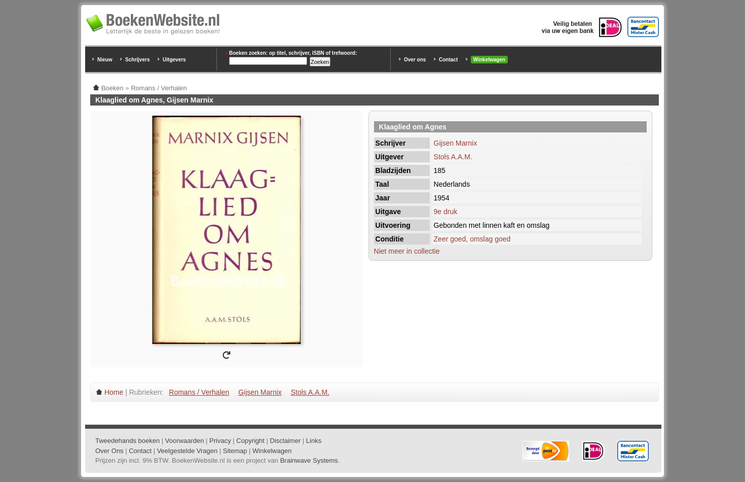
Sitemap (235, 451)
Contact (448, 59)
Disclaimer (285, 440)
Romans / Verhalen (199, 392)
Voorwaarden (184, 440)
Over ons (415, 59)
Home (113, 392)
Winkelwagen (489, 59)
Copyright (250, 440)
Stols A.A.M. (453, 157)
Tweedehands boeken (127, 440)
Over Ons (109, 451)
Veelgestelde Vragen (187, 451)
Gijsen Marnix (455, 143)
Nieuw (104, 59)
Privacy (220, 440)
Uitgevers (174, 59)
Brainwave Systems (309, 460)
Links (313, 440)
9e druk (446, 212)
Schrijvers (137, 59)
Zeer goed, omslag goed (472, 239)
